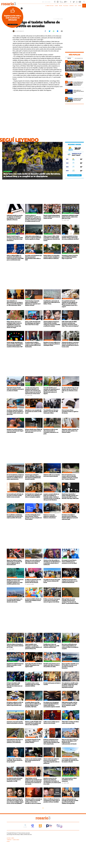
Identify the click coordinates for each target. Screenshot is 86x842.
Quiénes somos (10, 838)
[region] (43, 13)
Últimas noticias (50, 5)
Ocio (76, 5)
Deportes (72, 5)
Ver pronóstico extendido (74, 175)
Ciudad (56, 5)
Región (60, 5)
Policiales (65, 5)
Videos (79, 5)
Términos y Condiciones (13, 839)
